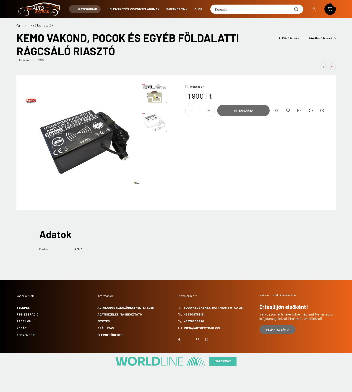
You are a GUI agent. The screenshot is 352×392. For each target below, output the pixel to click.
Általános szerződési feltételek (125, 307)
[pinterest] (332, 66)
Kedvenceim (26, 335)
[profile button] (313, 9)
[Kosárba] (243, 110)
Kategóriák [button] (84, 9)
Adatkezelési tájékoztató (119, 314)
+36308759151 (194, 314)
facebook (179, 339)
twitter (188, 339)
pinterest (197, 339)
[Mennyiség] (200, 110)
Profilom (23, 321)
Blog (198, 9)
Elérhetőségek (110, 335)
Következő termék (322, 37)
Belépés (23, 307)
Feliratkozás (277, 329)
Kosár (21, 328)
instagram (206, 339)
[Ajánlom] (299, 110)
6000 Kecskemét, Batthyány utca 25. (214, 307)
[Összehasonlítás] (276, 110)
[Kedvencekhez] (287, 110)
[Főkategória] (18, 25)
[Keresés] (256, 9)
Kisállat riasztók (42, 25)
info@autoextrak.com (203, 328)
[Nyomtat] (310, 110)
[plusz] (209, 110)
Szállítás (105, 328)
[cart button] (330, 9)
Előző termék (289, 37)
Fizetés (103, 321)
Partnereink (177, 9)
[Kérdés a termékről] (322, 110)
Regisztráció (27, 314)
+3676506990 (194, 321)
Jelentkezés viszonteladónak (133, 9)
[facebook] (323, 66)
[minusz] (191, 110)
